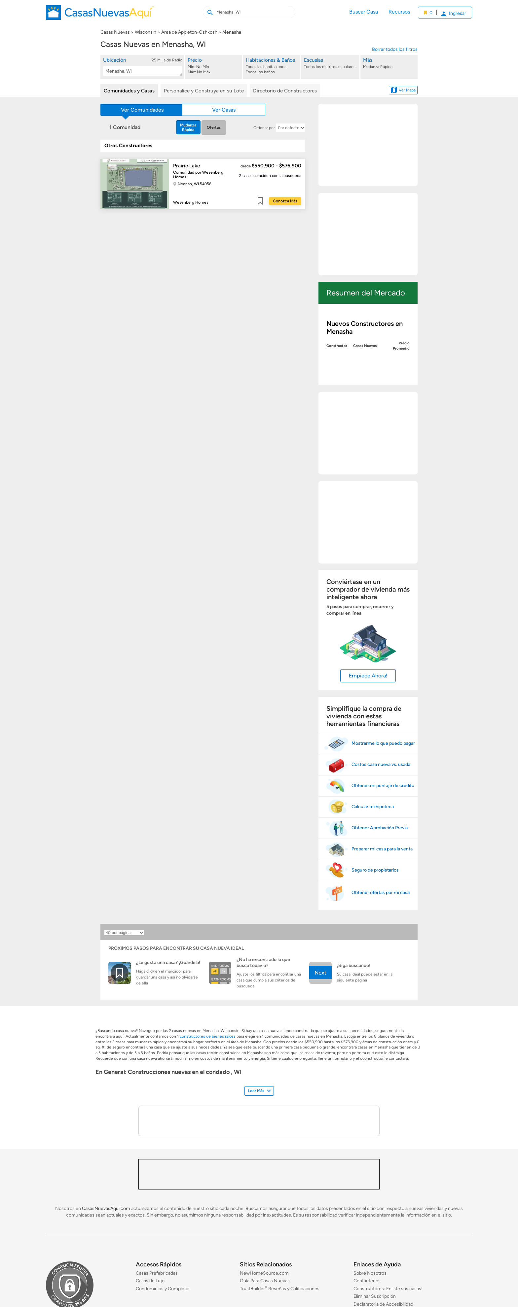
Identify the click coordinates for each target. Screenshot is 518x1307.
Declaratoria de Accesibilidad (383, 1304)
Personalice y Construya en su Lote (204, 91)
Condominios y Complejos (163, 1288)
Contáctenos (367, 1281)
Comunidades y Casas (129, 91)
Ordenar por (264, 127)
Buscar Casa (363, 12)
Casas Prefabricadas (157, 1273)
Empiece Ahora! (368, 675)
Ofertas (214, 127)
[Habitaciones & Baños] (272, 66)
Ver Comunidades (142, 110)
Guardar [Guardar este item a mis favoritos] (260, 201)
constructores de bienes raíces (208, 1036)
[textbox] (141, 71)
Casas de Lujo (150, 1281)
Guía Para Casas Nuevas (265, 1281)
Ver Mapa (403, 90)
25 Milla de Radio (167, 60)
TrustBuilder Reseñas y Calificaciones (279, 1288)
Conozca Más (285, 201)
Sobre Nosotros (370, 1273)
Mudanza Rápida (188, 127)
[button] (142, 67)
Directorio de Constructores (285, 91)
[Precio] (214, 66)
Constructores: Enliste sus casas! (388, 1288)
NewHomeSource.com (264, 1273)
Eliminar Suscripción (374, 1296)
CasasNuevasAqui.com (106, 1208)
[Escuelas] (330, 66)
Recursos (399, 12)
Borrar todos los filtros (395, 49)
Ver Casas (224, 110)
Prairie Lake (186, 166)
